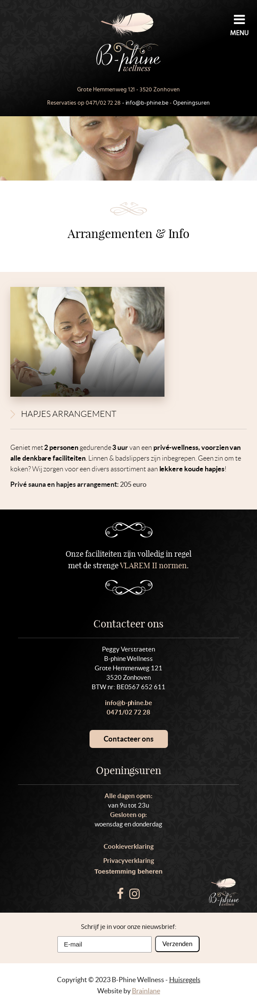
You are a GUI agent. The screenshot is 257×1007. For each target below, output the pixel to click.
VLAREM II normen (153, 565)
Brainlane (146, 991)
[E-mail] (104, 944)
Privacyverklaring (128, 860)
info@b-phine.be (147, 103)
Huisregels (184, 979)
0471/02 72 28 (103, 103)
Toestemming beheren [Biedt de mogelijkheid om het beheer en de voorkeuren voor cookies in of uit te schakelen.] (129, 871)
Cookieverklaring (129, 846)
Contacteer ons (128, 739)
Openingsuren (191, 103)
